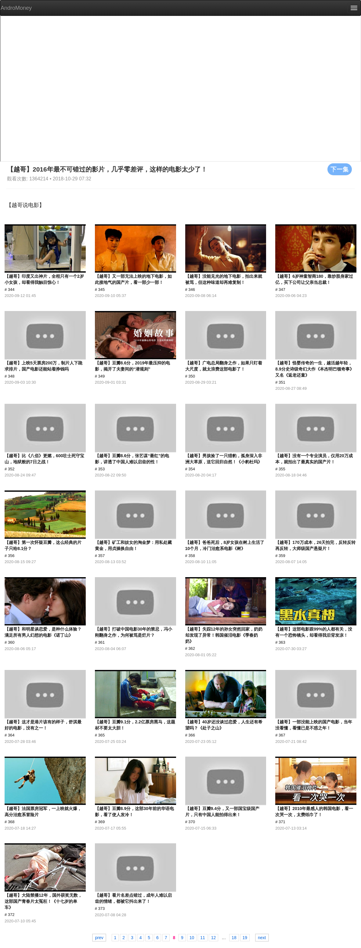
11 (202, 937)
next (262, 937)
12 (213, 937)
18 (234, 937)
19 (245, 937)
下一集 (339, 169)
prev (99, 937)
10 (192, 937)
